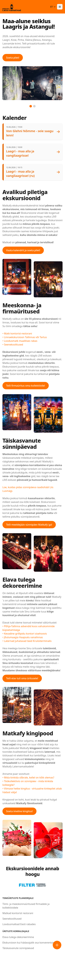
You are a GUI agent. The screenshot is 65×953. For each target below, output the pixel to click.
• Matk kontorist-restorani (17, 333)
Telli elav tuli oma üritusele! (22, 678)
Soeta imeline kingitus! (19, 811)
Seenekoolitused (11, 918)
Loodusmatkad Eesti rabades (19, 924)
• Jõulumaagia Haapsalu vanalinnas (22, 637)
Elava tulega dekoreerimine (18, 937)
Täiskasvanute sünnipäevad (18, 948)
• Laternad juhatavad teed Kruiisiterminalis (27, 641)
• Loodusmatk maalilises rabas (19, 341)
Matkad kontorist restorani (17, 913)
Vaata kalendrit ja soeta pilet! (23, 250)
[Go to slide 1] (30, 106)
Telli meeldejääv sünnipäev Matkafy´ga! (29, 524)
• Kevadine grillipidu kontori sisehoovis (24, 633)
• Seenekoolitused (12, 344)
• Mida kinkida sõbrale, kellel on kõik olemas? (28, 777)
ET (53, 6)
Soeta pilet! (12, 57)
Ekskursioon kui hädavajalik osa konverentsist (28, 942)
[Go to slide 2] (34, 106)
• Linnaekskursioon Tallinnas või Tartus (24, 337)
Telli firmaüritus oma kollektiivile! (25, 385)
